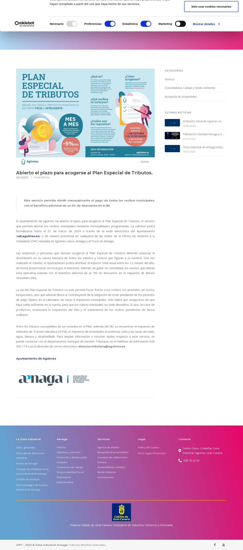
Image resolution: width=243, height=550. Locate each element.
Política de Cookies (148, 447)
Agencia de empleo (108, 447)
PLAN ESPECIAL (42, 177)
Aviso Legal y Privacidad (151, 453)
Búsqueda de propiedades (181, 96)
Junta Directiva (65, 482)
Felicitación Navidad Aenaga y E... (203, 134)
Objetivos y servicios (68, 452)
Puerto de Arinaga (26, 463)
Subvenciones (105, 477)
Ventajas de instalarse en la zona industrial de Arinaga (32, 471)
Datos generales (25, 447)
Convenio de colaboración (112, 457)
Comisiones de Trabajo (70, 467)
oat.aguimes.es (28, 236)
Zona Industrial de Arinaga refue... (203, 147)
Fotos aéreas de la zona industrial (30, 455)
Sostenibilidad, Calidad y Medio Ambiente (190, 88)
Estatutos (62, 462)
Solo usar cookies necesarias (211, 34)
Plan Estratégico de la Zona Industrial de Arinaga (31, 487)
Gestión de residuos (28, 479)
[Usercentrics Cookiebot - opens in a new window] (24, 52)
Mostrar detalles (204, 52)
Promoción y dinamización (72, 457)
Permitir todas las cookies (211, 10)
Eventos (170, 79)
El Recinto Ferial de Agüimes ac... (203, 121)
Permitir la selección (211, 22)
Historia (61, 447)
